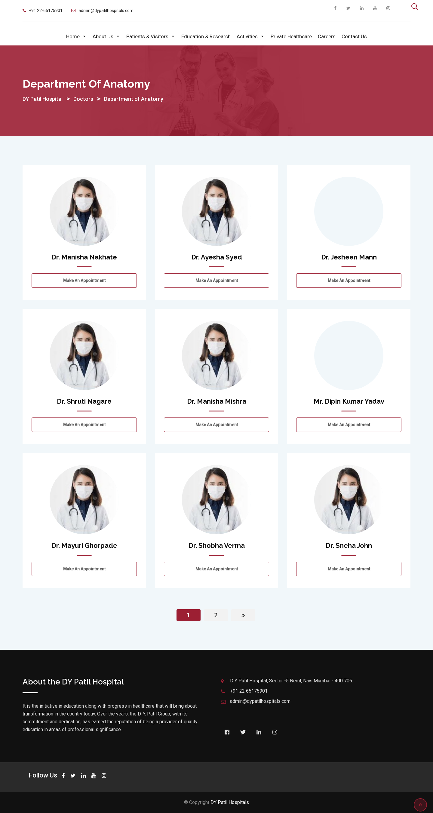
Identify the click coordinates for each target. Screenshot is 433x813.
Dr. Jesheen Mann (349, 257)
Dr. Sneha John (349, 545)
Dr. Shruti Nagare (84, 401)
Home (76, 36)
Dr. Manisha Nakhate (84, 257)
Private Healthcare (291, 36)
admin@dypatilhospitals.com (106, 10)
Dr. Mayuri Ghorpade (84, 545)
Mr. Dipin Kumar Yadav (349, 401)
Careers (327, 36)
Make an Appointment (84, 280)
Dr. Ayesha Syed (216, 257)
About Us (106, 36)
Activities (251, 36)
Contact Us (354, 36)
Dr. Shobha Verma (217, 545)
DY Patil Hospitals (229, 802)
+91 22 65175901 (249, 691)
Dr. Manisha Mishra (216, 401)
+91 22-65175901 (46, 10)
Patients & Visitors (150, 36)
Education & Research (206, 36)
